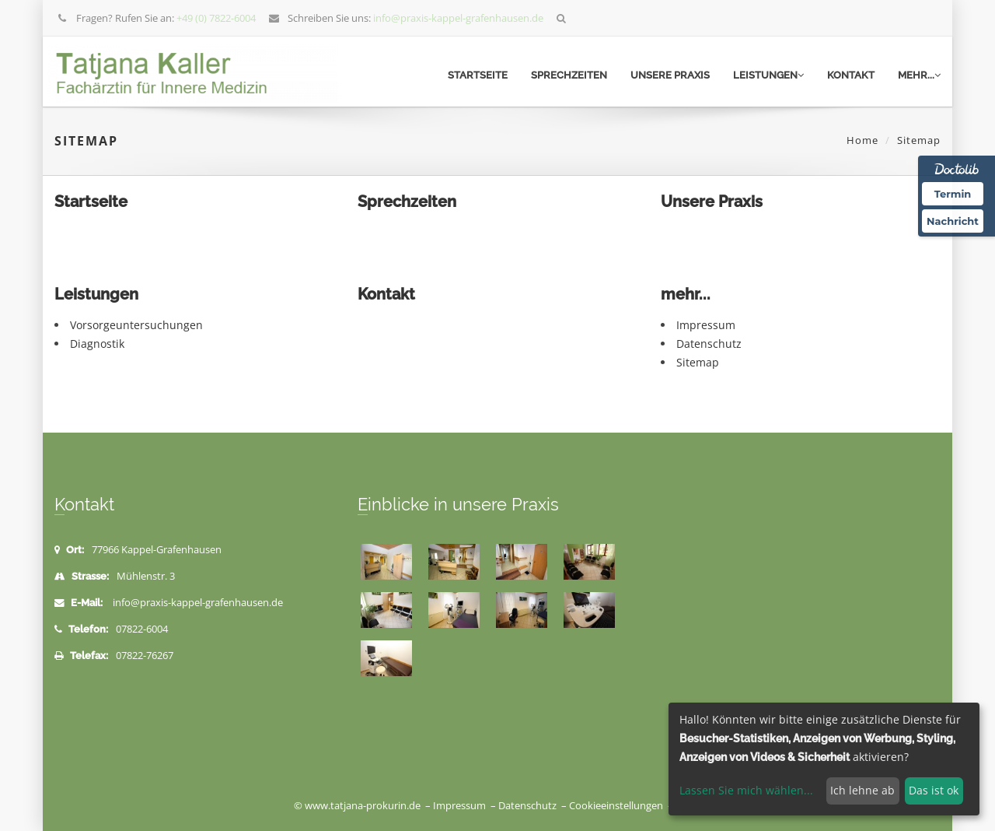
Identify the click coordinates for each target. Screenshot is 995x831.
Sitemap (697, 362)
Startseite (478, 75)
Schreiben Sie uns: (406, 18)
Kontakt (851, 75)
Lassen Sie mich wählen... (746, 790)
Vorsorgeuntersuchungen (136, 324)
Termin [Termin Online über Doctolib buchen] (953, 194)
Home (862, 140)
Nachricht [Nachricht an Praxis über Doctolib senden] (953, 221)
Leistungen (768, 75)
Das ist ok (933, 790)
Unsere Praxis (670, 75)
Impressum (705, 324)
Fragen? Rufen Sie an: (156, 18)
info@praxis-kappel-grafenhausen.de (198, 602)
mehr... (919, 75)
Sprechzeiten (569, 75)
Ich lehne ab (862, 790)
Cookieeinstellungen (616, 805)
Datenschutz (709, 343)
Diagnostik (97, 343)
